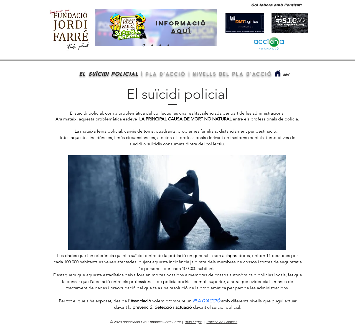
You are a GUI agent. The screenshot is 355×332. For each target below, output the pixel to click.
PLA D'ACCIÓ (166, 73)
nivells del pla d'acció (232, 73)
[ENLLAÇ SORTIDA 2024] (144, 45)
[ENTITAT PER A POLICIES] (152, 45)
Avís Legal (193, 322)
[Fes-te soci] (160, 45)
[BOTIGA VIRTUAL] (168, 45)
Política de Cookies (222, 322)
